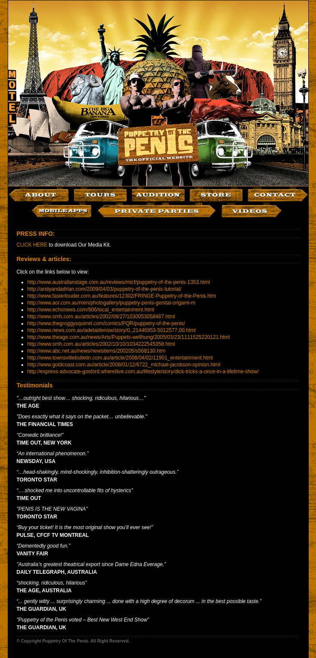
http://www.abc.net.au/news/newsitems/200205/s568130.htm (96, 351)
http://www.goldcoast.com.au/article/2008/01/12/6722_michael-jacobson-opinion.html (123, 365)
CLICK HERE (32, 245)
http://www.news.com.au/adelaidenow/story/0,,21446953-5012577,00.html (111, 330)
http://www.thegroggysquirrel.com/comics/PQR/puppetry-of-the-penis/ (106, 323)
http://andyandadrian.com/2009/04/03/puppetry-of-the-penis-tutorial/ (104, 289)
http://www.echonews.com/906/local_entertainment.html (90, 310)
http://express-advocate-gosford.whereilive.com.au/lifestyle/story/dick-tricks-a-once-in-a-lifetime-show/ (143, 372)
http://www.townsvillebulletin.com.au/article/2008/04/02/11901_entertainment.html (120, 358)
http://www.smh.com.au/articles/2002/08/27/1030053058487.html (101, 317)
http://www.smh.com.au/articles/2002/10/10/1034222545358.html (101, 344)
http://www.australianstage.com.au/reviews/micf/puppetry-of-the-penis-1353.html (118, 282)
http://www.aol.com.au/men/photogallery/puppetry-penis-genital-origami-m (111, 303)
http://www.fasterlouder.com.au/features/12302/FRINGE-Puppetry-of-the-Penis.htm (121, 296)
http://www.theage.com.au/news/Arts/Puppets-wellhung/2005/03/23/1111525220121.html (128, 337)
